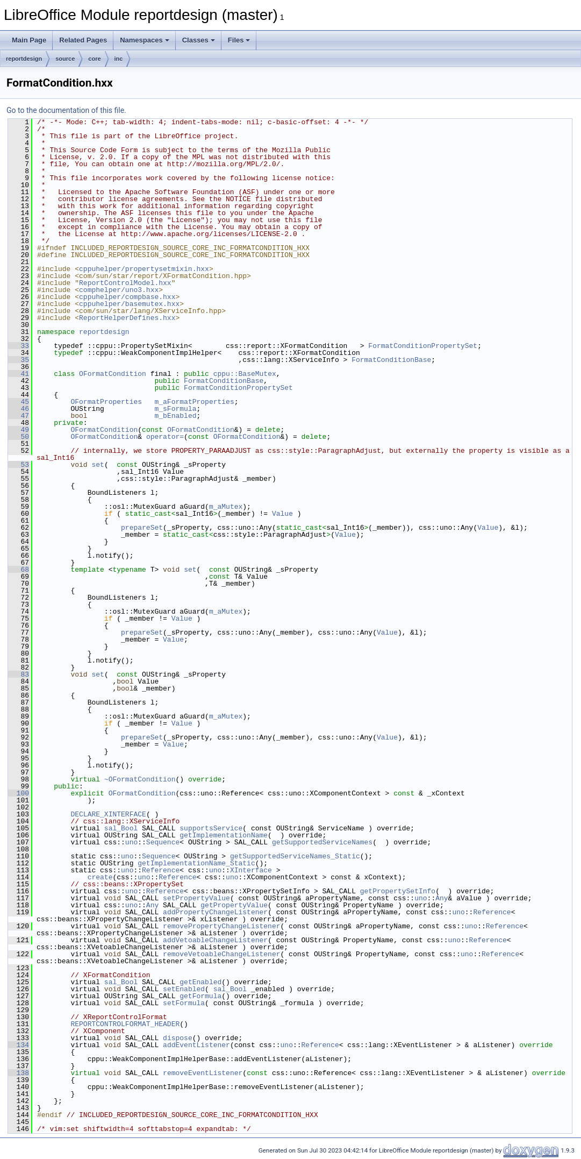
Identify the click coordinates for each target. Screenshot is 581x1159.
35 (18, 360)
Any (441, 898)
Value (282, 513)
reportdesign (24, 58)
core (94, 58)
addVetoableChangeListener (215, 940)
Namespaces (144, 40)
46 (18, 409)
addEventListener (196, 1045)
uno (131, 842)
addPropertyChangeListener (215, 912)
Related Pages (83, 40)
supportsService (211, 828)
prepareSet (142, 527)
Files (239, 40)
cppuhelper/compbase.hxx (127, 297)
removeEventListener (202, 1073)
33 (18, 346)
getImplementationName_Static (196, 863)
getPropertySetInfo (397, 891)
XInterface (251, 870)
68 (18, 569)
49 (18, 430)
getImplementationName (224, 835)
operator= (165, 437)
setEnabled (184, 989)
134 (18, 1045)
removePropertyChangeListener (221, 926)
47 (18, 416)
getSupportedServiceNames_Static (295, 856)
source (65, 58)
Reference (161, 870)
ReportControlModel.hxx (125, 283)
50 (18, 437)
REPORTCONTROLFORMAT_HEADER (125, 1024)
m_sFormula (175, 409)
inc (118, 58)
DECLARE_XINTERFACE (108, 814)
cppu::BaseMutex (244, 374)
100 (18, 793)
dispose (177, 1038)
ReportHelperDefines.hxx (127, 318)
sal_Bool (121, 828)
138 (18, 1073)
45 (18, 402)
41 (18, 374)
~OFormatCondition (140, 779)
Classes (198, 40)
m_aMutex (225, 506)
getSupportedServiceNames (322, 842)
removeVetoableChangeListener (221, 954)
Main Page (29, 40)
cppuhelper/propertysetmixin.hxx (144, 269)
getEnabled (200, 982)
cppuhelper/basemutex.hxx (129, 304)
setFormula (184, 1003)
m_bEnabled (175, 416)
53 (18, 465)
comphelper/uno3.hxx (119, 290)
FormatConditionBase (391, 360)
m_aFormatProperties (194, 402)
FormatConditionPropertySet (422, 346)
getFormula (200, 996)
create (100, 877)
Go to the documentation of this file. (66, 110)
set (97, 465)
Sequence (163, 842)
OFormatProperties (106, 402)
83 (18, 674)
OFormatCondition (112, 374)
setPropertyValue (196, 898)
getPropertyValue (234, 905)
